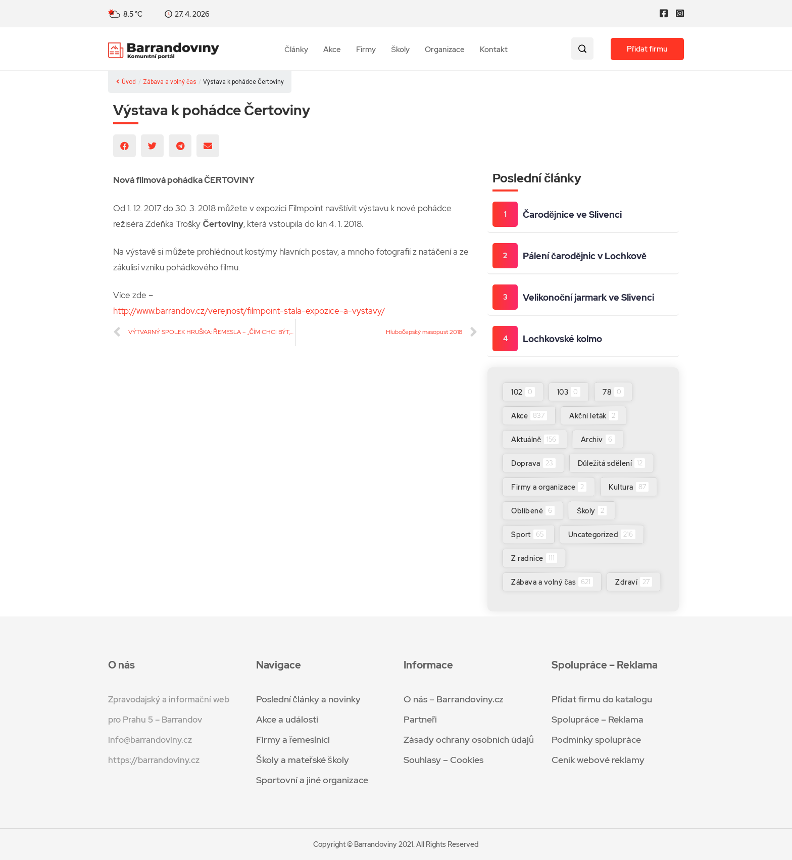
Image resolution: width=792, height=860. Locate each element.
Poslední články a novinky (308, 699)
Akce (332, 50)
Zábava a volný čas (169, 81)
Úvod (126, 81)
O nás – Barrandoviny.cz (454, 699)
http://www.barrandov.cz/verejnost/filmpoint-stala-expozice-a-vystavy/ (249, 310)
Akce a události (287, 719)
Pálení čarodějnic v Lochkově (585, 256)
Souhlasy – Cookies (443, 760)
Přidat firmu (647, 49)
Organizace (445, 50)
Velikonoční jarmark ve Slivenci (588, 297)
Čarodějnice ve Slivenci (572, 214)
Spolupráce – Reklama (597, 719)
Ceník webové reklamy (598, 760)
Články (296, 50)
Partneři (420, 719)
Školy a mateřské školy (302, 760)
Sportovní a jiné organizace (312, 780)
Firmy (366, 50)
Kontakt (494, 50)
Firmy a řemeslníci (293, 739)
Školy (400, 50)
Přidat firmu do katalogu (602, 699)
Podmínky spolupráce (596, 739)
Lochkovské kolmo (562, 339)
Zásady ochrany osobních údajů (469, 739)
